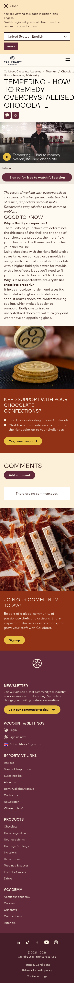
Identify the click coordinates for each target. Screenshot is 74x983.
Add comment (19, 475)
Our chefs (10, 910)
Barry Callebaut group (19, 788)
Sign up (14, 640)
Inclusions (10, 852)
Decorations (12, 859)
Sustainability (13, 776)
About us (10, 782)
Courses (9, 903)
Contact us (11, 795)
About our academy (17, 897)
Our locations (13, 916)
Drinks (8, 878)
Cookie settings (37, 976)
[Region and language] (37, 36)
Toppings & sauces (16, 865)
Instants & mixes (15, 872)
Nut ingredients (14, 839)
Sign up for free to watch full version (37, 177)
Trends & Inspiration (17, 769)
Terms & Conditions (37, 964)
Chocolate (10, 826)
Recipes (9, 763)
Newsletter (11, 801)
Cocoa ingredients (16, 833)
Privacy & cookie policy (37, 970)
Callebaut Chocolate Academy (22, 71)
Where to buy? (13, 808)
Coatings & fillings (16, 846)
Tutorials (51, 71)
